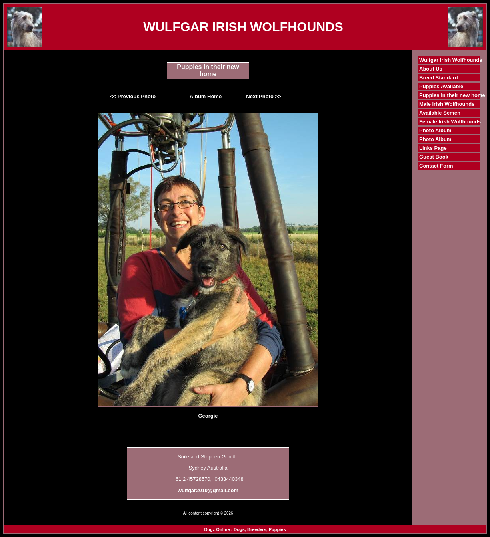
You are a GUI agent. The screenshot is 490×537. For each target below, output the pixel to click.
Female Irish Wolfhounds (450, 122)
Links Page (433, 148)
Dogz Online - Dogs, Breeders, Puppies (245, 529)
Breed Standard (438, 78)
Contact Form (436, 166)
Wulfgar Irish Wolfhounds (450, 60)
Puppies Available (441, 86)
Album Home (206, 96)
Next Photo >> (263, 96)
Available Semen (439, 113)
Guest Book (433, 157)
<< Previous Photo (133, 96)
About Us (430, 69)
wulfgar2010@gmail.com (208, 490)
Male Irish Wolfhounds (446, 104)
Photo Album (435, 130)
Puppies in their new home (452, 95)
